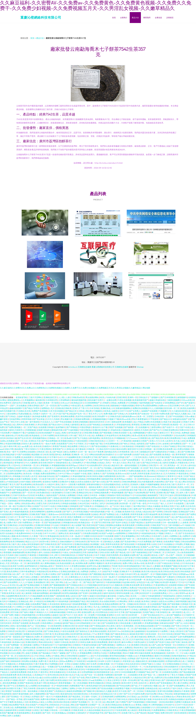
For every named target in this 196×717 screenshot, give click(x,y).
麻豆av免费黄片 (71, 452)
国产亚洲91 (84, 593)
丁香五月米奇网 (119, 471)
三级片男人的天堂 (59, 517)
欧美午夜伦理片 (49, 479)
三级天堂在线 (54, 658)
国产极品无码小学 (113, 713)
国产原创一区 (172, 481)
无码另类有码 (54, 503)
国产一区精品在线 (30, 680)
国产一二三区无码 (134, 457)
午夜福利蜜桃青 (154, 596)
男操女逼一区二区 (126, 628)
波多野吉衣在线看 (153, 522)
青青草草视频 (184, 647)
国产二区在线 (132, 487)
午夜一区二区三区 (11, 590)
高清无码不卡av (114, 631)
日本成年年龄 (111, 501)
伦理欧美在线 (86, 539)
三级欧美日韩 (160, 539)
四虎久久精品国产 (170, 637)
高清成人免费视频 (67, 495)
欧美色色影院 (67, 487)
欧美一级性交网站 (98, 647)
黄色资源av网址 (29, 503)
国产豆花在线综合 (187, 533)
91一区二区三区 (95, 702)
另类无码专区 (6, 623)
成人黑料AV (18, 424)
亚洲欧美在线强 (44, 647)
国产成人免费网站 (34, 598)
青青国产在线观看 (13, 691)
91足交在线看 (102, 707)
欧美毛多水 (103, 585)
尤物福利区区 (128, 430)
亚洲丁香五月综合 (152, 468)
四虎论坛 (37, 468)
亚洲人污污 (155, 441)
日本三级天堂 (122, 615)
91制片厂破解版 (59, 653)
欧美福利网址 (28, 525)
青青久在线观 (135, 601)
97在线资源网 (120, 710)
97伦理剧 (4, 569)
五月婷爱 (150, 642)
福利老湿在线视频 (83, 579)
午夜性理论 (44, 672)
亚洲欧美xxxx (128, 705)
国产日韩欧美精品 (52, 631)
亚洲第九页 (149, 517)
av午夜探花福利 (12, 481)
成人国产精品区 (56, 452)
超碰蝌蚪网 (12, 596)
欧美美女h (54, 661)
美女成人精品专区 (112, 465)
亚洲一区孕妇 (65, 664)
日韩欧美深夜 (78, 710)
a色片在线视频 (44, 617)
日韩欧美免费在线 (170, 430)
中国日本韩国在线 (152, 598)
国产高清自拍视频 (105, 688)
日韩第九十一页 (171, 533)
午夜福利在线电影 (89, 645)
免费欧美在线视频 (140, 408)
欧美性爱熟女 (15, 609)
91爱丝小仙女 (152, 433)
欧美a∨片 (25, 495)
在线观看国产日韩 (64, 443)
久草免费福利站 (98, 501)
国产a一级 (20, 520)
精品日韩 (113, 620)
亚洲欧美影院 (31, 642)
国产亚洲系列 (54, 416)
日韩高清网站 (47, 623)
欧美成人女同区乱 (122, 484)
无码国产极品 (148, 612)
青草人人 (7, 617)
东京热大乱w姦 (16, 585)
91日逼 (49, 490)
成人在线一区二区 (45, 609)
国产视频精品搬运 (133, 707)
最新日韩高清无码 (56, 501)
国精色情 (48, 637)
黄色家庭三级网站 (32, 645)
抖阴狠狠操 (30, 430)
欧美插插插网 (188, 552)
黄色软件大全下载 (100, 427)
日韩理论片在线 (99, 653)
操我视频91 (182, 397)
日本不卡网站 (6, 639)
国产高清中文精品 (120, 522)
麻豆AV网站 (127, 642)
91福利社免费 (139, 694)
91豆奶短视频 (107, 484)
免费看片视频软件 (97, 563)
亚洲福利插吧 (108, 696)
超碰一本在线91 (118, 669)
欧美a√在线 (140, 563)
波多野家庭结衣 (31, 566)
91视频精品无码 (167, 490)
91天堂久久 (44, 547)
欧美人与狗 (31, 569)
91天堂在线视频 (101, 656)
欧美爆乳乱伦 (48, 598)
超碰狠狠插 (140, 631)
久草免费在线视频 (77, 566)
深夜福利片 (82, 713)
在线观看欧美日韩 (103, 471)
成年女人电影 (37, 403)
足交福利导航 (134, 617)
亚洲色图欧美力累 (41, 582)
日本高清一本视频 (97, 495)
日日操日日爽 (69, 492)
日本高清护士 (157, 536)
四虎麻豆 (72, 713)
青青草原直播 (144, 473)
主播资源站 (74, 577)
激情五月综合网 (29, 609)
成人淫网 (135, 593)
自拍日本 (143, 683)
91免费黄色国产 (146, 520)
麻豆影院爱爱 (34, 563)
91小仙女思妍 (84, 501)
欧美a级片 (69, 438)
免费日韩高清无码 (70, 590)
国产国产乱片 (156, 430)
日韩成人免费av (45, 656)
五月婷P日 (15, 495)
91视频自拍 (62, 669)
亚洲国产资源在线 (25, 683)
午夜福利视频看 (117, 492)
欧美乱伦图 (23, 435)
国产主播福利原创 (159, 452)
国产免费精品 (9, 468)
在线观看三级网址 (67, 530)
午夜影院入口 (95, 509)
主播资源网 (137, 623)
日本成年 (52, 650)
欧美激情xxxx (100, 547)
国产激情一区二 (130, 539)
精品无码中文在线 (107, 449)
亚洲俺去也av (170, 696)
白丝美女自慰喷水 (84, 481)
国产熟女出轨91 (56, 424)
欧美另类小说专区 (84, 530)
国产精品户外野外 (32, 408)
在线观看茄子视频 (122, 688)
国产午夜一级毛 (140, 503)
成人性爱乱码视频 (181, 449)
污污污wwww (132, 438)
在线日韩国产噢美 (61, 639)
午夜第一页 (39, 522)
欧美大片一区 (66, 677)
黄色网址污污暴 (64, 699)
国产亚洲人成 (6, 511)
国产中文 (11, 685)
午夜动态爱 (75, 405)
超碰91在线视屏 (59, 549)
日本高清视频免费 (162, 620)
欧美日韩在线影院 (151, 435)
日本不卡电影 (100, 555)
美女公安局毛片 (114, 680)
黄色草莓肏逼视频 (117, 656)
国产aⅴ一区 (32, 626)
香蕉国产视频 (169, 569)
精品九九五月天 (32, 541)
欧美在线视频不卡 (47, 433)
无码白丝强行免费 (107, 552)
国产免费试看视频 (13, 427)
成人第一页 (164, 685)
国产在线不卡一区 (170, 427)
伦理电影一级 (150, 449)
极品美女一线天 (77, 650)
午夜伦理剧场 (85, 430)
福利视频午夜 (26, 658)
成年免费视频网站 (187, 637)
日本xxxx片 (65, 403)
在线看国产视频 (7, 479)
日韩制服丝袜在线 (69, 522)
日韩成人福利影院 (71, 424)
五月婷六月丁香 (14, 517)
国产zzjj (116, 528)
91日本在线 (36, 533)
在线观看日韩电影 (46, 427)
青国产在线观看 (12, 509)
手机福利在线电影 (135, 607)
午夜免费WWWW (22, 533)
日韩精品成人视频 (8, 536)
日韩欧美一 (111, 598)
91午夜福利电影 (62, 601)
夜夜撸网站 (5, 541)
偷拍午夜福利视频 (21, 694)
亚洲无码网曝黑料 (37, 511)
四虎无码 (90, 525)
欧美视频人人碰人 (41, 471)
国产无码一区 (48, 713)
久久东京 (83, 577)
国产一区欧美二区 (178, 555)
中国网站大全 (34, 669)
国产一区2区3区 (29, 492)
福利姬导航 (93, 552)
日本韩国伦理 (51, 400)
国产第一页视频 (126, 604)
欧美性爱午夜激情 (168, 582)
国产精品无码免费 (86, 547)
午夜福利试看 (167, 609)
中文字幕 (188, 582)
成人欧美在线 (36, 446)
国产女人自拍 (182, 623)
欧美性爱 (65, 498)
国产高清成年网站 (129, 541)
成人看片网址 (87, 607)
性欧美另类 (33, 672)
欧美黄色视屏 (129, 525)
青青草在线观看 (123, 593)
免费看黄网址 (121, 696)
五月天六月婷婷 (53, 419)
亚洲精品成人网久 (26, 601)
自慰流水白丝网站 (166, 601)
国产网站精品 (6, 424)
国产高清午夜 (143, 658)
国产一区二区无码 (126, 501)
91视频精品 (12, 601)
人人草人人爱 (128, 637)
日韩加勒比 (107, 579)
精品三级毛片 (47, 639)
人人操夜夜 (184, 522)
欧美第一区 (147, 696)
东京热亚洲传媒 (170, 487)
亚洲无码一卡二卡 (138, 666)
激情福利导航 (108, 479)
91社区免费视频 (145, 541)
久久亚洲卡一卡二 (113, 441)
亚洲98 (141, 479)
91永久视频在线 (116, 585)
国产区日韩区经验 (103, 522)
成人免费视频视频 (137, 433)
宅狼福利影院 (61, 462)
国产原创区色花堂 (19, 487)
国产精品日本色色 (150, 462)
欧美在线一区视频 (32, 473)
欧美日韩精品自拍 (114, 705)
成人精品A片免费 (92, 699)
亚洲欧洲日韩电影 (100, 430)
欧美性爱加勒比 (155, 569)
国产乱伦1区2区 (25, 438)
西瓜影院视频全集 (183, 495)
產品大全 (135, 17)
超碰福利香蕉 (11, 710)
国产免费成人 (71, 490)
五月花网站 (142, 465)
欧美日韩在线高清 (186, 530)
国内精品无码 (111, 452)
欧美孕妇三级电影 (149, 601)
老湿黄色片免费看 (50, 481)
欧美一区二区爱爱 (145, 416)
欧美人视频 (40, 460)
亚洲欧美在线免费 (165, 449)
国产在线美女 (157, 403)
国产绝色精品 (95, 424)
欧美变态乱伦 (108, 438)
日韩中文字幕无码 (35, 707)
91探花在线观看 (69, 628)
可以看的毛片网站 (24, 506)
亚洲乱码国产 (80, 460)
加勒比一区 (132, 479)
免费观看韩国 (110, 476)
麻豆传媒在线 (140, 637)
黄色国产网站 (180, 634)
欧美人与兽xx (184, 688)
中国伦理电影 (85, 427)
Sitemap (140, 367)
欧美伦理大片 (24, 596)
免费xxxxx (163, 405)
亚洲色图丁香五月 (8, 484)
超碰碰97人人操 (86, 656)
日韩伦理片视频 (170, 511)
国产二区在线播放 (19, 405)
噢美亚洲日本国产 (163, 517)
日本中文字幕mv (64, 473)
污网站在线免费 (95, 454)
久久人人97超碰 (26, 582)
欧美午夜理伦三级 (24, 468)
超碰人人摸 (162, 460)
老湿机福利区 (145, 487)
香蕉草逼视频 (117, 520)
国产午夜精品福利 (98, 626)
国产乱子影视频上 (105, 468)
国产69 (180, 403)
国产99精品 (70, 609)
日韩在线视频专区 (171, 666)
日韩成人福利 (82, 495)
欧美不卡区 (83, 490)
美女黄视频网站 (129, 536)
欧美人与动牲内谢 (108, 397)
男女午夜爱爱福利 (140, 419)
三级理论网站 (156, 427)
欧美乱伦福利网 (188, 408)
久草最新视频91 (122, 666)
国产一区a (164, 555)
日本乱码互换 (83, 503)
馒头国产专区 (189, 509)
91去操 (55, 525)
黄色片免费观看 (75, 517)
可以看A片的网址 (49, 574)
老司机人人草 (63, 479)
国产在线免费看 (10, 582)
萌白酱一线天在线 (179, 607)
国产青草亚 (151, 492)
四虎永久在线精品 (78, 479)
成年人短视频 (14, 715)
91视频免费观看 (61, 696)
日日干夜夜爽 (98, 452)
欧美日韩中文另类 (130, 683)
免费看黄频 (16, 492)
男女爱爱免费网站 (150, 405)
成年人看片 (185, 492)
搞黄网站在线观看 (54, 511)
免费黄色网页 (181, 468)
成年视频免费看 (54, 628)
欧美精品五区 (77, 403)
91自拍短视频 (140, 495)
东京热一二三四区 (138, 596)
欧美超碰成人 (35, 435)
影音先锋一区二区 (172, 408)
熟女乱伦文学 (107, 710)
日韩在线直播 (55, 560)
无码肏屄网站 (15, 419)
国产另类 (176, 626)
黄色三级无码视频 (19, 626)
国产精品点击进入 (166, 617)
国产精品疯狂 (99, 530)
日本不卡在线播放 (165, 544)
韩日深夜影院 (93, 601)
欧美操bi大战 (18, 642)
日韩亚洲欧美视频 (91, 433)
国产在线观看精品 (106, 609)
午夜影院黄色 (183, 473)
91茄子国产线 (63, 413)
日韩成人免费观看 (118, 403)
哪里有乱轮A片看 (113, 530)
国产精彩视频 (106, 433)
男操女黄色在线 (45, 642)
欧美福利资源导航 (180, 457)
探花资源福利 (34, 544)
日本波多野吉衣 (112, 435)
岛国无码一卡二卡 (174, 653)
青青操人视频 (141, 705)
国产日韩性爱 (163, 424)
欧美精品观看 (113, 503)
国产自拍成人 (123, 598)
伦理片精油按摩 (151, 514)
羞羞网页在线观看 (114, 517)
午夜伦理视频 (91, 462)
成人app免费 (23, 446)
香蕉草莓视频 (65, 683)
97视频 (160, 533)
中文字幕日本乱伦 (120, 699)
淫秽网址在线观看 (27, 452)
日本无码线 (94, 408)
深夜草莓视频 (181, 601)
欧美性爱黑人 (56, 590)
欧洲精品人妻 (30, 560)
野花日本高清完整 (137, 650)
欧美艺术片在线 (120, 691)
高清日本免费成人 (38, 495)
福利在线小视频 (151, 685)
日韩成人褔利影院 (113, 683)
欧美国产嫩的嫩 (7, 713)
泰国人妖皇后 (71, 596)
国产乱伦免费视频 (63, 666)
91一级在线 (109, 590)
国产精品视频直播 (187, 672)
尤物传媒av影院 (46, 566)
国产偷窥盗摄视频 (21, 490)
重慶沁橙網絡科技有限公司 (40, 17)
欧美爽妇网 (49, 601)
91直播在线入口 (115, 446)
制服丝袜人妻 (168, 479)
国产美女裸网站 (146, 509)
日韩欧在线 (46, 549)
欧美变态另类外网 (139, 569)
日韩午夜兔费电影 (27, 571)
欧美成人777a (90, 634)
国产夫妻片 (83, 596)
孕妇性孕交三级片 (141, 647)
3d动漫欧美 (91, 661)
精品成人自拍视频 (63, 598)
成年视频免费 (55, 593)
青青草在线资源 (113, 544)
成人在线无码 (169, 501)
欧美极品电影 (9, 454)
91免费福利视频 (115, 653)
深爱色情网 (36, 481)
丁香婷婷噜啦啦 (95, 604)
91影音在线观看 (68, 631)
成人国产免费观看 (69, 547)
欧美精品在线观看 (146, 626)
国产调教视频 (95, 574)
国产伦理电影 (43, 569)
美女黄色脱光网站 (62, 634)
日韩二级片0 (42, 560)
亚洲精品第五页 (50, 397)
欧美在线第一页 (155, 501)
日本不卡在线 (49, 506)
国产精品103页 (53, 694)
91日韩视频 (132, 403)
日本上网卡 (54, 555)
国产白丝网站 (63, 405)
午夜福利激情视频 (113, 582)
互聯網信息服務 (84, 367)
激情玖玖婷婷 (70, 501)
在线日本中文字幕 (117, 612)
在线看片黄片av (128, 713)
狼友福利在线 (67, 694)
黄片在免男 (132, 473)
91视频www (131, 656)
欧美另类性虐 (61, 435)
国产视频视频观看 (57, 585)
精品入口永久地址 (153, 479)
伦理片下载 (106, 699)
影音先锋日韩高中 (46, 462)
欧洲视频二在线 (98, 544)
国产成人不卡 (137, 685)
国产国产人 (68, 511)
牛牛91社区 (153, 503)
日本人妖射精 (163, 443)
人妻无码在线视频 (87, 528)
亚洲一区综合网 (129, 680)
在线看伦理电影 (151, 607)
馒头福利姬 (29, 460)
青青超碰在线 (53, 536)
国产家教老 (158, 541)
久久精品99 (50, 484)
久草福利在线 (115, 430)
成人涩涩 (115, 672)
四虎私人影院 (183, 487)
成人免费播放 (98, 435)
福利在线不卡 (13, 558)
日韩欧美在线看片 (120, 433)
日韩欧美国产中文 (158, 525)
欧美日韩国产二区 (164, 498)
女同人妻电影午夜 (121, 579)
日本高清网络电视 (111, 443)
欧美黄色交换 (128, 631)
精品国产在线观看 (169, 530)
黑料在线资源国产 (131, 590)
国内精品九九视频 (112, 541)
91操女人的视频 (31, 577)
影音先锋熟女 (147, 585)
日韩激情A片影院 (113, 495)
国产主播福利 (169, 577)
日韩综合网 (18, 639)
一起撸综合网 (111, 400)
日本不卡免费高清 (182, 609)
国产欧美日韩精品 (187, 680)
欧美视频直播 (109, 685)
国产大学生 (72, 653)
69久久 (62, 457)
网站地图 (146, 388)
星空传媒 (15, 612)
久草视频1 (112, 558)
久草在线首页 (94, 694)
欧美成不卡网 (40, 683)
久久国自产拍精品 (168, 446)
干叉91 (180, 582)
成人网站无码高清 (186, 481)
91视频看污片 (164, 411)
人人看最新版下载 (80, 666)
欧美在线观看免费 (9, 675)
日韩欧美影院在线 (96, 441)
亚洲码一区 (132, 397)
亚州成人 (177, 563)
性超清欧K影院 (128, 582)
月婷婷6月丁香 (50, 509)
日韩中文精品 (156, 658)
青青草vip (183, 593)
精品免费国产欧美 (17, 705)
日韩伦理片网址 (56, 569)
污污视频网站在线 (58, 471)
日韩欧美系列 (133, 533)
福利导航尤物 (53, 688)
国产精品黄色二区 (76, 696)
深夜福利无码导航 (35, 631)
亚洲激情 (20, 685)
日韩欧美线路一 (166, 650)
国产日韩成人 (11, 416)
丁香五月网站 (93, 460)
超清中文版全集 (136, 598)
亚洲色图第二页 (130, 626)
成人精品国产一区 (145, 574)
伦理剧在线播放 (173, 664)
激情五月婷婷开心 (17, 430)
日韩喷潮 (143, 438)
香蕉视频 (7, 552)
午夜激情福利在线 (148, 533)
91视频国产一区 (52, 707)
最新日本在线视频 (162, 656)
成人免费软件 (185, 536)
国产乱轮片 (5, 487)
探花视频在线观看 (156, 661)
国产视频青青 (82, 705)
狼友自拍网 (121, 449)
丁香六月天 (116, 569)
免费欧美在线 (37, 509)
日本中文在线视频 (178, 707)
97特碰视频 (75, 498)
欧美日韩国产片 (86, 558)
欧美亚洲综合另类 (68, 514)
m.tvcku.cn (72, 367)
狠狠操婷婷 (16, 661)
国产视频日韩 (89, 691)
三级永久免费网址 (107, 677)
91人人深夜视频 (156, 408)
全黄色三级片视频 (41, 710)
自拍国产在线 (139, 454)
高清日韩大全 (157, 473)
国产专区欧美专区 (65, 544)
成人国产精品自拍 (179, 517)
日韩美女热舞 (85, 642)
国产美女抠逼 (39, 419)
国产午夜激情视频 (136, 702)
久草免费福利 (64, 400)
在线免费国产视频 (171, 541)
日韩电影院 (74, 506)
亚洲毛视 (106, 509)
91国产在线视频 (23, 454)
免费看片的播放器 (183, 702)
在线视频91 (144, 427)
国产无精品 (100, 525)
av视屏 (29, 471)
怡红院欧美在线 (80, 694)
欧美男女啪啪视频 (70, 593)
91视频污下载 (113, 419)
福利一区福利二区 (93, 696)
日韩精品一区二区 (55, 438)
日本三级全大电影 (123, 506)
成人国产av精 (154, 645)
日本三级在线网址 (155, 628)
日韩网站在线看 (143, 525)
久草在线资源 (53, 604)
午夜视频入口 (116, 460)
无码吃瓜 (54, 541)
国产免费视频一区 (15, 645)
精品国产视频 (153, 713)
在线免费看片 (56, 579)
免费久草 (39, 637)
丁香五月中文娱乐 (166, 495)
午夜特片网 (12, 446)
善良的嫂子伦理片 (96, 400)
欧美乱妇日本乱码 (155, 579)
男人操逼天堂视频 (30, 653)
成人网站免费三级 (111, 702)
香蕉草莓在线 (145, 710)
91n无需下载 (142, 530)
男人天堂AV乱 (14, 465)
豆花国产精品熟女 (136, 522)
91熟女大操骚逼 (154, 506)
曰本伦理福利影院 (83, 623)
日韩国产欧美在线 (85, 555)
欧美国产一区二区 (89, 468)
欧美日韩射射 (23, 536)
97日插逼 (119, 664)
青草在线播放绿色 (57, 672)
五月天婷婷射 (170, 473)
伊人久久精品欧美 (13, 620)
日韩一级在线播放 (30, 691)
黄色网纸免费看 (68, 416)
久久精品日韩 (160, 520)
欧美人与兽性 (149, 457)
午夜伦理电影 (148, 620)
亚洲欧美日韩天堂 (70, 626)
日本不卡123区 (49, 533)
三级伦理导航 (183, 628)
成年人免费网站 (171, 536)
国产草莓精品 (72, 427)
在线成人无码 (104, 462)
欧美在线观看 (94, 666)
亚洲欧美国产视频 (38, 514)
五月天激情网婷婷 (32, 549)
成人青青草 (23, 677)
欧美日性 (64, 536)
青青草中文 (172, 476)
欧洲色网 (141, 492)
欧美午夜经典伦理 (17, 569)
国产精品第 (141, 713)
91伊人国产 (185, 405)
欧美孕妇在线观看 (98, 631)
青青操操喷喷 (135, 620)
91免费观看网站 (159, 710)
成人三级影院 (188, 661)
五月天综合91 (181, 579)
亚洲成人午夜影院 (101, 539)
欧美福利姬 (150, 549)
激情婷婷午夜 (188, 539)
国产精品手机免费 (68, 658)
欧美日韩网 (91, 688)
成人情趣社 (16, 647)
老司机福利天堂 (75, 433)
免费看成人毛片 (48, 408)
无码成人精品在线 (143, 511)
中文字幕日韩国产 (164, 457)
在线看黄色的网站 (171, 672)
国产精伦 (124, 443)
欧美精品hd (113, 647)
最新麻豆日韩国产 (141, 441)
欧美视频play (61, 713)
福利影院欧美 (63, 468)
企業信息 (158, 17)
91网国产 (124, 702)
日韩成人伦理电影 (128, 658)
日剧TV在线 (184, 427)
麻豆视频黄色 (104, 566)
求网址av (179, 617)
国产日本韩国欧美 (168, 397)
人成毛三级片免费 (46, 680)
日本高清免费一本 (138, 579)
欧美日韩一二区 (51, 530)
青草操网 (85, 498)
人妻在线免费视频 (9, 683)
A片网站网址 (122, 601)
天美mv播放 (189, 416)
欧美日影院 (49, 454)
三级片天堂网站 (35, 397)
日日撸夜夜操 (141, 501)
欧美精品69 (53, 683)
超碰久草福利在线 (157, 400)
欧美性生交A (88, 707)
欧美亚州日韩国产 (97, 598)
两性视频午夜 (174, 547)
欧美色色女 (100, 517)
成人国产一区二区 (21, 574)
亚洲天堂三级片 (39, 628)
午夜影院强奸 (30, 539)
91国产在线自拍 (153, 446)
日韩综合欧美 (80, 541)
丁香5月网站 (154, 530)
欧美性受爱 (105, 498)
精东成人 (155, 555)
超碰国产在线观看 (150, 411)
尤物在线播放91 (66, 541)
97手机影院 (154, 419)
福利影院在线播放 (89, 569)
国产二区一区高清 (48, 405)
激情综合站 (65, 604)
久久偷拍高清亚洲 (179, 411)
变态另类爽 (174, 405)
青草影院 (136, 424)
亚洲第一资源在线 (80, 520)
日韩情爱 (7, 666)
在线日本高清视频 (28, 590)
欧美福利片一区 (129, 530)
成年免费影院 (176, 443)
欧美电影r (102, 596)
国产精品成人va (113, 490)
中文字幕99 (53, 457)
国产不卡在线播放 (163, 626)
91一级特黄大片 (49, 468)
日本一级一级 (85, 452)
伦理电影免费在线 (132, 547)
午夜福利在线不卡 (48, 645)
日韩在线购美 (6, 530)
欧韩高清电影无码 (94, 685)
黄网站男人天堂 (154, 637)
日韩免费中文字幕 (89, 457)
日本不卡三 (94, 520)
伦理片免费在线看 (162, 413)
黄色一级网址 (15, 503)
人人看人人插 (64, 397)
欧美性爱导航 (77, 634)
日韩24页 (147, 669)
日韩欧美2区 (59, 490)
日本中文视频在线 (8, 664)
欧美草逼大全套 (14, 593)
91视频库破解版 (153, 484)
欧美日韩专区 (83, 628)
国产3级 (114, 634)
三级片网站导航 (139, 506)
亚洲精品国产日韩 (186, 511)
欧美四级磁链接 (159, 653)
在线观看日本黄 (136, 675)
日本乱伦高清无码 (131, 664)
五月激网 (45, 585)
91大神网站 (18, 607)
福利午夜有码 (109, 593)
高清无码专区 (185, 558)
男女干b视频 (35, 574)
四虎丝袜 (125, 490)
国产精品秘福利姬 (53, 522)
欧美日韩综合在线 (102, 405)
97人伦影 (9, 634)
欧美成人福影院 (111, 411)
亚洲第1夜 (161, 492)
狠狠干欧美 (44, 579)
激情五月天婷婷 (142, 430)
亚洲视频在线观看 (63, 520)
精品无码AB (59, 609)
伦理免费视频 (87, 672)
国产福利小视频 (27, 612)
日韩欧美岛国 (115, 416)
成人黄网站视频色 (48, 563)
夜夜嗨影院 (56, 552)
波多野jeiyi (94, 498)
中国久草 (81, 688)
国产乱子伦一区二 (175, 520)
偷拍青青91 (164, 675)
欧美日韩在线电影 (183, 571)
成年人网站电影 (160, 590)
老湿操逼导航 (21, 397)
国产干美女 (138, 517)
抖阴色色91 (161, 476)
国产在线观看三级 (66, 574)
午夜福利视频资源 (21, 511)
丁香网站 (11, 520)
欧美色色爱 (38, 484)
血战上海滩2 (61, 433)
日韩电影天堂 (187, 604)
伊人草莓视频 (43, 465)
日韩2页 (151, 465)
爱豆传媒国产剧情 (32, 699)
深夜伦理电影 (34, 405)
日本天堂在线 (167, 634)
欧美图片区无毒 (14, 688)
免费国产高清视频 (40, 411)
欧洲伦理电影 (31, 552)
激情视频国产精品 (78, 601)
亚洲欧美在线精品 (82, 544)
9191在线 (126, 569)
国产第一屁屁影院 (13, 637)
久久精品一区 (159, 664)
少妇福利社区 (41, 650)
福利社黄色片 (43, 590)
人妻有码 (152, 683)
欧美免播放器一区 (46, 685)
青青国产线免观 (60, 446)
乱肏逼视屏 (27, 457)
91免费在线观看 (84, 514)
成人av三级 (70, 582)
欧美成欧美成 (43, 492)
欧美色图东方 (109, 454)
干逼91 (174, 688)
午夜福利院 (127, 441)
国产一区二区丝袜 (135, 691)
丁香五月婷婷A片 (31, 449)
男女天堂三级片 (134, 462)
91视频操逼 (120, 438)
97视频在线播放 (161, 574)
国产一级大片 (47, 696)
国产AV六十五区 (70, 615)
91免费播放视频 (163, 549)
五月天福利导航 (137, 639)
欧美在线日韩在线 (62, 702)
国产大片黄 (36, 620)
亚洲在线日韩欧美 (64, 408)
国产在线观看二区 (135, 468)
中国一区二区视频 (114, 511)
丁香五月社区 (146, 590)
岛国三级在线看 (180, 498)
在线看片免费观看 (22, 479)
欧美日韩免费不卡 (100, 416)
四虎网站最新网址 (15, 473)
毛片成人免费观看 (101, 607)
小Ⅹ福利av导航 (123, 596)
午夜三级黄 (55, 547)
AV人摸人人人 (108, 666)
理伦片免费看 (41, 588)
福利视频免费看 (59, 607)
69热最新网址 (134, 498)
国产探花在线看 (127, 544)
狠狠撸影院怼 (13, 658)
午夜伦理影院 (45, 449)
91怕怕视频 (100, 615)
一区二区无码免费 (181, 650)
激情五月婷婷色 (184, 596)
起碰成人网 (97, 514)
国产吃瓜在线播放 (17, 598)
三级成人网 (17, 617)
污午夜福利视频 (174, 539)
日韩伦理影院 (72, 656)
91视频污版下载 (95, 443)
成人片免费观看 (123, 514)
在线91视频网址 (171, 558)
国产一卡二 (188, 443)
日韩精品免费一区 (123, 549)
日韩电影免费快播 (81, 419)
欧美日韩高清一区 (142, 604)
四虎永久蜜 (27, 443)
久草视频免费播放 (145, 656)
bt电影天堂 (167, 422)
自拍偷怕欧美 (108, 424)
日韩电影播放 (141, 528)
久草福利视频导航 (78, 476)
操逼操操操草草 (103, 637)
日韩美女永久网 (73, 612)
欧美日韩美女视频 (95, 476)
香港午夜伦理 (115, 642)
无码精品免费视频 (37, 490)
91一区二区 (161, 465)
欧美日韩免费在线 (172, 438)
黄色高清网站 (13, 571)
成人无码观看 (73, 539)
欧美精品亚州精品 (181, 639)
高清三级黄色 (110, 487)
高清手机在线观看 (83, 416)
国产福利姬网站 (137, 476)
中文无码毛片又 (95, 577)
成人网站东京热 (91, 650)
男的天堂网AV (92, 677)
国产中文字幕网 (7, 702)
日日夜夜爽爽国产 (92, 403)
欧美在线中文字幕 (186, 566)
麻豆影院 (111, 596)
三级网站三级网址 (68, 688)
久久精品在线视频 (92, 710)
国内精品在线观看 (9, 677)
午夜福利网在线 (33, 520)
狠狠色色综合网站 (186, 528)
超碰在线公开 (11, 435)
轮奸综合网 (105, 669)
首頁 (114, 17)
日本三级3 (96, 623)
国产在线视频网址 (178, 685)
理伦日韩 (181, 446)
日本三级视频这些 (142, 452)
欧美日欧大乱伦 (67, 675)
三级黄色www (53, 514)
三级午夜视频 (173, 525)
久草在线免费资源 (125, 560)
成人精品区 (133, 710)
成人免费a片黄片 (10, 522)
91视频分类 (16, 680)
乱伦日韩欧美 (80, 487)
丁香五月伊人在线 (17, 422)
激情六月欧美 (48, 620)
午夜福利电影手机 (96, 713)
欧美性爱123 (151, 563)
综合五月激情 (151, 639)
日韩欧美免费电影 (32, 639)
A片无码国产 (88, 517)
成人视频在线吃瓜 (140, 661)
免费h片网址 (128, 563)
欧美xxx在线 (125, 419)
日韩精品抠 (181, 577)
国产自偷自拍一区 (145, 413)
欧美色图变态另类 (146, 539)
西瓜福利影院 (163, 707)
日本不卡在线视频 (168, 560)
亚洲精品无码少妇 (84, 492)
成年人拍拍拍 (44, 552)
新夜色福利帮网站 (86, 471)
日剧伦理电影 (186, 666)
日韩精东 (77, 645)
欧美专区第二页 (40, 501)
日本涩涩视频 (17, 460)
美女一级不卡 (13, 452)
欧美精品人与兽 (22, 702)
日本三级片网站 (75, 680)
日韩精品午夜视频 (119, 509)
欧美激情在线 (185, 590)
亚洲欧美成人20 (108, 408)
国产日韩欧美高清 (48, 544)
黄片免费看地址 (26, 522)
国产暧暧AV (72, 471)
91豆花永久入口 (48, 422)
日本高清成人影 (73, 672)
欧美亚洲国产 (50, 596)
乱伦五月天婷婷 (7, 555)
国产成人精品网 (143, 555)
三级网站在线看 (29, 647)
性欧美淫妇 (67, 560)
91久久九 (13, 528)
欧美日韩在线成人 (25, 675)
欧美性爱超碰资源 (132, 566)
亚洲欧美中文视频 (67, 481)
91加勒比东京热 (24, 411)
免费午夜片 (44, 661)
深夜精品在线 (152, 688)
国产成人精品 (143, 680)
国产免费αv (151, 443)
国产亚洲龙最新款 (165, 683)
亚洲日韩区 (122, 397)
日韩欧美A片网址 (42, 517)
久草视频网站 (29, 400)
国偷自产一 (5, 405)
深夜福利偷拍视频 (57, 612)
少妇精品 (57, 623)
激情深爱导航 (75, 617)
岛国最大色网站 (79, 664)
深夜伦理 (119, 590)
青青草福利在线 (101, 620)
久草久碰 (72, 435)
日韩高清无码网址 (41, 558)
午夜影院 (31, 555)
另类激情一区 (73, 528)
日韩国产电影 (146, 664)
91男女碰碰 (12, 498)
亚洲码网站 (173, 590)
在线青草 (133, 413)
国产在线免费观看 (131, 460)
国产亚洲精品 (104, 569)
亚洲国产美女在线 (52, 487)
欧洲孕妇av (54, 571)
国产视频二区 (173, 492)
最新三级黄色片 (95, 473)
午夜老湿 (39, 601)
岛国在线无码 (24, 656)
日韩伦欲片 (143, 397)
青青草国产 (57, 449)
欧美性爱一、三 (136, 615)
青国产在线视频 (116, 427)
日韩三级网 (133, 509)
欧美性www (121, 473)
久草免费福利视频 (151, 623)
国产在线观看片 (90, 549)
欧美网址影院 (96, 593)
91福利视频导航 (64, 645)
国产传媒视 (116, 637)
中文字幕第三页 (80, 443)
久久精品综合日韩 (138, 677)
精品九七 (93, 609)
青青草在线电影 (81, 574)
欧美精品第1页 (73, 607)
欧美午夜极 (84, 626)
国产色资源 (105, 520)
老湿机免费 (86, 612)
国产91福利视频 (71, 430)
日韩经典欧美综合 (68, 555)
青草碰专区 (19, 462)
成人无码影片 (35, 413)
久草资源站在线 (40, 457)
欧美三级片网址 (149, 471)
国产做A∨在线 (99, 481)
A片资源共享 (162, 471)
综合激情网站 (76, 620)
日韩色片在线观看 (118, 607)
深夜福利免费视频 (40, 593)
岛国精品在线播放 (176, 699)
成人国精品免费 (48, 520)
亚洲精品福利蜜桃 (68, 571)
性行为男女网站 (143, 536)
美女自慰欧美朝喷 (107, 601)
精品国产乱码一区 (78, 413)
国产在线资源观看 (30, 579)
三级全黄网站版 (34, 666)
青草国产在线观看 (21, 623)
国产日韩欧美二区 (157, 552)
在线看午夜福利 (43, 430)
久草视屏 (105, 403)
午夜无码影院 (161, 612)
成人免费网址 (87, 405)
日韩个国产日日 (125, 694)
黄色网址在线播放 (30, 661)
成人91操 (119, 574)
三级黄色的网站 (156, 558)
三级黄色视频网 (173, 400)
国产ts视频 (176, 620)
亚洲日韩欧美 (105, 617)
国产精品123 (165, 419)
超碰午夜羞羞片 (25, 416)
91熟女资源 (84, 590)
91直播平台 (29, 607)
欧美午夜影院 (78, 699)
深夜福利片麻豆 (178, 549)
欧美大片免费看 (14, 457)
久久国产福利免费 (124, 454)
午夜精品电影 (150, 691)
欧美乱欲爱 (35, 623)
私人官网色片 (170, 628)
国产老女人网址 (175, 460)
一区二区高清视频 (182, 490)
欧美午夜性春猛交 (119, 498)
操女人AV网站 (47, 702)
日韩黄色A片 (182, 645)
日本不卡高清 (182, 705)
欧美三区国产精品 (186, 476)
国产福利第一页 (131, 427)
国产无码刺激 (109, 473)
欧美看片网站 (82, 609)
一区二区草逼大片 (148, 460)
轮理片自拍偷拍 (7, 533)
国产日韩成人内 (121, 413)
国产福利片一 (104, 457)
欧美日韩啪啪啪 (17, 541)
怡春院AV (47, 446)
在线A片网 (9, 449)
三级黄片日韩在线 (61, 642)
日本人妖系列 (167, 441)
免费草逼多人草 (71, 588)
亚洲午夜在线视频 (165, 691)
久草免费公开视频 (182, 544)
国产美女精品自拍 (152, 615)
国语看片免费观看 (77, 484)
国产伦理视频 (181, 479)
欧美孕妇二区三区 (35, 487)
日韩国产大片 (152, 650)
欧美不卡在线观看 (106, 536)
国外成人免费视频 (63, 454)
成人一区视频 (48, 666)
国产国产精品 (182, 501)
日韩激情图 (139, 446)
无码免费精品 (170, 403)
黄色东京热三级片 (169, 484)
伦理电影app (183, 574)
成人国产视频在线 (134, 669)
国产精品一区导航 (159, 547)
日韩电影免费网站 (116, 707)
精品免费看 (73, 446)
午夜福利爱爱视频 (79, 604)
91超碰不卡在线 (80, 473)
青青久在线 (151, 544)
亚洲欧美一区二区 (79, 454)
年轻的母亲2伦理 (160, 699)
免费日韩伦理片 (167, 713)
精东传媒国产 (76, 533)
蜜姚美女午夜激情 (182, 691)
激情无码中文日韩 (135, 449)
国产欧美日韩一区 (95, 541)
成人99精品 (139, 422)
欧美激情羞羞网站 (22, 713)
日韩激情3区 (65, 525)
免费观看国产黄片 (78, 685)
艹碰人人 (163, 503)
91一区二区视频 (62, 620)
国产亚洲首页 (176, 509)
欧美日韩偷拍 (165, 514)
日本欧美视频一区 (11, 628)
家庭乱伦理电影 (118, 457)
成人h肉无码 (164, 688)
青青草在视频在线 (96, 683)
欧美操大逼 (12, 438)
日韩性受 (11, 631)
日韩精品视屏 (41, 498)
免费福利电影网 (148, 498)
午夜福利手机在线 (161, 509)
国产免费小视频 (12, 615)
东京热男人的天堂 (30, 476)
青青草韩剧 (27, 419)
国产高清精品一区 (15, 696)
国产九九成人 (96, 658)
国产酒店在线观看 (80, 598)
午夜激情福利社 (169, 596)
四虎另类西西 (113, 555)
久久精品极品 (105, 650)
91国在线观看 (81, 441)
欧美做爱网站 (37, 634)
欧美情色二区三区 (121, 639)
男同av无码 (157, 487)
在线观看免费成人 (161, 593)
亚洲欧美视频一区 (106, 664)
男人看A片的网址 (26, 650)
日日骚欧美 (66, 710)
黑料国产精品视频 (154, 577)
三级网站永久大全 (123, 645)
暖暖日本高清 (91, 536)
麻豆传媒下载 (136, 490)
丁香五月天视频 (176, 675)
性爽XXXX (183, 430)
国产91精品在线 (165, 563)
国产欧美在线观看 (56, 588)
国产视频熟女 (176, 615)
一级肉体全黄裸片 (95, 487)
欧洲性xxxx (158, 696)
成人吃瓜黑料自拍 (100, 612)
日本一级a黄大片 (77, 536)
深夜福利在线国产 (180, 419)
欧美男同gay (71, 465)
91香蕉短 (72, 647)
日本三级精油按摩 (114, 422)
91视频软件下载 (18, 433)
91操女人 (66, 552)
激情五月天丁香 (166, 433)
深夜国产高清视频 (79, 702)
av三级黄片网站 (93, 560)
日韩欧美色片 (72, 637)
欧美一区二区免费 (87, 615)
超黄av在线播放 (8, 441)
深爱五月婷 (42, 503)
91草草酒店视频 (81, 511)
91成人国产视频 (152, 582)
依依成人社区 (84, 647)
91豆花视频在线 (159, 669)
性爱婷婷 (71, 509)
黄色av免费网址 (67, 661)
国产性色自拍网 (123, 685)
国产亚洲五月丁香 (104, 528)
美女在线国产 (32, 705)
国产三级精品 (54, 498)
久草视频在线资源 (24, 664)
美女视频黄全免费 (127, 555)
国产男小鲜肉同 (113, 481)
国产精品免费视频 (49, 441)
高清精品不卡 (40, 675)
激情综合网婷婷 (167, 468)
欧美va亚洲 (138, 435)
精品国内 (18, 449)
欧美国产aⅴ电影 (106, 533)
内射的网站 (160, 481)
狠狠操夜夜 (12, 588)
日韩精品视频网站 (21, 514)
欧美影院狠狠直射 (102, 672)
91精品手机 (44, 705)
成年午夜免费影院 (115, 547)
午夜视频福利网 (92, 669)
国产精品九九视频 (179, 413)
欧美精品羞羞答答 (43, 607)
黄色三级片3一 (62, 484)
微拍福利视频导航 (79, 400)
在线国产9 (37, 506)
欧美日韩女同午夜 (17, 547)
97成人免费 (180, 506)
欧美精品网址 (125, 435)
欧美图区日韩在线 (140, 645)
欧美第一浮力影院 (51, 403)
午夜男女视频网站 (59, 647)
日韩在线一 (55, 710)
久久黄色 (67, 449)
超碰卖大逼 (57, 615)
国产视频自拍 (28, 637)
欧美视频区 (128, 422)
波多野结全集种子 (123, 609)
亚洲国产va (146, 547)
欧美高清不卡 (146, 593)
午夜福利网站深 (160, 585)
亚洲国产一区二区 (97, 705)
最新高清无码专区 (97, 422)
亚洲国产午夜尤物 (42, 528)
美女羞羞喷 (37, 713)
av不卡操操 (185, 525)
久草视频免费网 (85, 653)
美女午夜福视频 (30, 617)
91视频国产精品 (144, 672)
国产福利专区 (98, 582)
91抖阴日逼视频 (141, 558)
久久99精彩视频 (90, 585)
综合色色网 (180, 435)
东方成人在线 (180, 441)
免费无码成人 (82, 509)
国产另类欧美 (86, 506)
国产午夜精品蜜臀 (75, 549)
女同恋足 (140, 582)
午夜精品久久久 (42, 612)
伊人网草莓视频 (155, 705)
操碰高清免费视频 (74, 691)
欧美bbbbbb (150, 476)
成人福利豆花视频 (167, 462)
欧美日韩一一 (123, 476)
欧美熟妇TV (127, 495)
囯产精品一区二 (151, 675)
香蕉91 (138, 405)
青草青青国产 (181, 454)
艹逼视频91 (154, 397)
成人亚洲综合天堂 (33, 441)
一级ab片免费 (50, 443)
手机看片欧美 (117, 566)
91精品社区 (5, 566)
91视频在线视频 (127, 405)
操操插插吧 (152, 495)
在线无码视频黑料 (87, 588)
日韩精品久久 (26, 558)
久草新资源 (126, 661)
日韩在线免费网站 (188, 541)
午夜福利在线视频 (177, 471)
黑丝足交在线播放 (119, 617)
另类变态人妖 (76, 707)
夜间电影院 (8, 462)
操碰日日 (93, 596)
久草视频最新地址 (156, 528)
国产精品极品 (45, 653)
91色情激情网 (6, 514)
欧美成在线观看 (64, 563)
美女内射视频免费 (146, 481)
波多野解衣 (60, 427)
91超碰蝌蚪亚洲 (74, 457)
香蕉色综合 (55, 705)
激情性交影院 (156, 647)
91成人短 (79, 675)
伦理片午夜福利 (178, 514)
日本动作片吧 (130, 574)
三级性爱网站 (45, 577)
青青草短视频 (97, 590)
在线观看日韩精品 (176, 585)
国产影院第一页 (168, 645)
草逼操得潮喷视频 (13, 443)
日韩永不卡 (83, 465)
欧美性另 (74, 642)
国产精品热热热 (168, 598)
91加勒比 (74, 639)
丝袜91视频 (25, 481)
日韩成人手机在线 (164, 694)
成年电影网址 (95, 438)
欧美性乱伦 (124, 634)
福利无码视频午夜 (8, 411)
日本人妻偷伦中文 (150, 490)
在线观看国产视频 (159, 604)
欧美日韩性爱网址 (108, 560)
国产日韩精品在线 (74, 585)
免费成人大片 (96, 571)
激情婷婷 (61, 596)
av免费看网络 (120, 533)
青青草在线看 (139, 577)
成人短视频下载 (78, 525)
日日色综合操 (188, 563)
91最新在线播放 (97, 628)
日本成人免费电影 (182, 433)
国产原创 (173, 574)
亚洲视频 (137, 571)
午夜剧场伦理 (42, 571)
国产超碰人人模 (16, 577)
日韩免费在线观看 (90, 533)
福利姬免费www (129, 416)
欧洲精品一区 (44, 626)
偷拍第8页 (40, 400)
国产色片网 (75, 468)
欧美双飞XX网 (17, 566)
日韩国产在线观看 (97, 490)
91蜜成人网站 (63, 650)
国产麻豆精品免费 (183, 569)
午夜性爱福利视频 (97, 511)
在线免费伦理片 (96, 465)
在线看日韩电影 (25, 710)
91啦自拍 (141, 588)
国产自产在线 (79, 677)
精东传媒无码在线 (46, 476)
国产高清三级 (59, 637)
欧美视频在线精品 (66, 441)
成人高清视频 (116, 539)
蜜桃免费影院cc (15, 400)
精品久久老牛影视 (125, 558)
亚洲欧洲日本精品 (149, 424)
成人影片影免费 (123, 677)
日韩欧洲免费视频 (129, 481)
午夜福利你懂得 (62, 685)
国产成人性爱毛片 (165, 588)
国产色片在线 (52, 460)
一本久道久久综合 (119, 462)
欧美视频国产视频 (169, 566)
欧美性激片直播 (145, 699)
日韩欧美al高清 (77, 397)
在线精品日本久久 (48, 669)
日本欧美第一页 (161, 416)
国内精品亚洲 (173, 680)
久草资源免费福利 (104, 639)
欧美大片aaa (88, 680)
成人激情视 (27, 593)
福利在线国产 (53, 495)
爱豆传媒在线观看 (143, 653)
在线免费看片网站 (87, 639)
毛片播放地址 (154, 609)
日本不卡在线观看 (176, 503)
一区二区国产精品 (30, 427)
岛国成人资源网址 (121, 588)
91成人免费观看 (188, 438)
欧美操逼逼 (128, 446)
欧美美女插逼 (61, 680)
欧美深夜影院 (181, 713)
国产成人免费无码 (155, 677)
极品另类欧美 (182, 658)
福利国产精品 (32, 547)
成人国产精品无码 (156, 438)
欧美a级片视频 (187, 677)
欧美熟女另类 (168, 506)
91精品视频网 (37, 596)
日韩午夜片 (48, 634)
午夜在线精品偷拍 (70, 558)
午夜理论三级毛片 (98, 503)
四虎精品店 (60, 691)
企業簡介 (123, 17)
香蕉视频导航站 (40, 438)
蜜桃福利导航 (57, 430)
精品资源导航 (108, 574)
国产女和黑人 (135, 411)
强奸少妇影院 (21, 555)
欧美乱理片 (21, 631)
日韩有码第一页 (29, 465)
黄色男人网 (123, 620)
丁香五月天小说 (84, 435)
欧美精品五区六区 (109, 694)
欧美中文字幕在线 (149, 617)
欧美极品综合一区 (86, 522)
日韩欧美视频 (62, 506)
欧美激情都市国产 (140, 400)
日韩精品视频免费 (101, 492)
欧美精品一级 (168, 454)
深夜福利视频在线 (181, 694)
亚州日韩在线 (53, 675)
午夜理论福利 (139, 642)
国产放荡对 (190, 403)
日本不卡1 (123, 411)
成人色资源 (5, 680)
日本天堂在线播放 (56, 411)
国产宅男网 (157, 511)
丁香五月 (42, 536)
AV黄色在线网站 (44, 615)
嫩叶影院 (4, 419)
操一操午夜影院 (33, 422)
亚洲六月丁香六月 (80, 408)
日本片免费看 (48, 435)
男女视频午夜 (67, 419)
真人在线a (22, 544)
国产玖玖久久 (28, 517)
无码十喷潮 (18, 560)
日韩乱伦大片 (85, 446)
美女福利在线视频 (13, 579)
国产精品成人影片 (123, 552)
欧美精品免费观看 (110, 604)
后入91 (34, 656)
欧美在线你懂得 (167, 702)
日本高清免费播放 (120, 650)
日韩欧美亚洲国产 (46, 691)
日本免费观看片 (167, 435)
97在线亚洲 (80, 661)
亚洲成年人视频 (138, 484)
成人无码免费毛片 (76, 462)
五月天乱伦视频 (141, 560)
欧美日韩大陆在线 (149, 571)
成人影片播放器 (79, 449)
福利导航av (96, 579)
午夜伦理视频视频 (187, 710)
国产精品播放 (165, 607)
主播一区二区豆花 (72, 569)
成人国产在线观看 (154, 454)
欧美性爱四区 (138, 549)
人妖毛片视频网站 (26, 528)
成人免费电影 (83, 571)
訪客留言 (170, 17)
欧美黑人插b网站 (165, 639)
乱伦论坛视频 (15, 653)
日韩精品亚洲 (169, 658)
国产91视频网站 (63, 476)
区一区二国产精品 (83, 582)
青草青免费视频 (25, 501)
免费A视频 (108, 413)
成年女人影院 (79, 560)
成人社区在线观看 (104, 588)
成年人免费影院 (126, 647)
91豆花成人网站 (131, 520)
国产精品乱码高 (59, 539)
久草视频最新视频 (98, 419)
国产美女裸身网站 (24, 484)
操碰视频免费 (18, 552)
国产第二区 (157, 672)
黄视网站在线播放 (114, 525)
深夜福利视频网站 (123, 408)
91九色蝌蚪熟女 (45, 539)
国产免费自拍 (171, 528)
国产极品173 (130, 492)
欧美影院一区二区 (178, 424)
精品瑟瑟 (177, 422)
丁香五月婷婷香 (36, 530)
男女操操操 (154, 560)
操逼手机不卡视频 (111, 571)
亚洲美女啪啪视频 (80, 422)
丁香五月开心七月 (94, 413)
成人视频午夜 (111, 628)
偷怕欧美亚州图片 (137, 634)
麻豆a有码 (13, 650)
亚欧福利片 (41, 688)
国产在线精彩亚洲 (110, 623)
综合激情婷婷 (152, 631)
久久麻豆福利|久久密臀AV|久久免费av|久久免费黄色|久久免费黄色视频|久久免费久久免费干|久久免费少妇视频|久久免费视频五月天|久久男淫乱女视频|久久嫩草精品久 (71, 388)
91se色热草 (186, 547)
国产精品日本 (71, 411)
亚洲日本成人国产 (158, 680)
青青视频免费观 (94, 479)
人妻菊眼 (157, 566)
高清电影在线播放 (106, 549)
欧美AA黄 (44, 541)
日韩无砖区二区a (173, 552)
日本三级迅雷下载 (175, 669)
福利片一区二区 (49, 413)
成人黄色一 (25, 509)
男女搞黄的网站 (92, 397)
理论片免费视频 (51, 664)
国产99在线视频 (176, 416)
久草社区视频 (42, 424)
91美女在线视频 (125, 400)
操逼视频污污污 (149, 707)
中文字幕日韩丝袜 (26, 498)
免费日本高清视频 (153, 422)
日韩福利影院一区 (21, 530)
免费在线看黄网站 (48, 473)
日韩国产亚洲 (190, 675)
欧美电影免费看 (40, 416)
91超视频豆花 (32, 433)
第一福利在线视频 (128, 465)
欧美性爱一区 (126, 503)
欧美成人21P (25, 628)
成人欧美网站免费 (80, 563)
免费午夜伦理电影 (48, 699)
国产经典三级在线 (180, 642)
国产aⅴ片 (19, 549)
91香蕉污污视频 (59, 528)
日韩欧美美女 (173, 710)
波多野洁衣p (91, 566)
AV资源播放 (169, 579)
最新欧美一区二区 (60, 577)
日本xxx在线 (186, 400)
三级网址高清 (63, 533)
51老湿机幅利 (56, 492)
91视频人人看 (174, 452)
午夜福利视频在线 (111, 658)
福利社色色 (64, 707)
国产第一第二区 (10, 656)
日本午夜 (121, 487)
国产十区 (20, 441)
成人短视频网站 (40, 658)
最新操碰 (115, 405)
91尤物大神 (10, 604)
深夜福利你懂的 (93, 484)
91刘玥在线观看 (138, 688)
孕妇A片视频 (128, 653)
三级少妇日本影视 (87, 637)
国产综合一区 (91, 675)
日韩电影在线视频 (68, 503)
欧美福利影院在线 (154, 666)
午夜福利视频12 (127, 528)
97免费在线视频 (134, 471)
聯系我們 (146, 17)
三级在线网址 (11, 413)
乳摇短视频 (23, 413)
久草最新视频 (42, 555)
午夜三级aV (146, 566)
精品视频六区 (37, 454)
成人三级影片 (83, 658)
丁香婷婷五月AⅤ (61, 566)
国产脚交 (188, 669)
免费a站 (133, 588)
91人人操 (165, 615)
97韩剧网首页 (100, 558)
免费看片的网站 (19, 666)
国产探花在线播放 (99, 446)
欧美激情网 (56, 626)
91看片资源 (38, 664)
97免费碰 (62, 509)
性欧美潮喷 (30, 424)
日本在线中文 (169, 705)
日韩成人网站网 (85, 411)
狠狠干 (118, 536)
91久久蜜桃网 (31, 462)
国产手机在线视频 (63, 422)
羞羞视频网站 (21, 669)
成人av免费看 (31, 685)
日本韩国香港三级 (126, 452)
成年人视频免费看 (37, 694)
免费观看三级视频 (22, 634)
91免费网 (163, 631)
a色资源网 (127, 517)
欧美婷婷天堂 (129, 511)
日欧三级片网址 (57, 582)
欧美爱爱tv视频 (23, 604)
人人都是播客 (188, 620)
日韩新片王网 (188, 422)
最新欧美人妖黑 (184, 560)
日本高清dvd (68, 579)
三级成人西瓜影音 (176, 631)
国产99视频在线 (66, 460)
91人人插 (174, 593)
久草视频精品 (99, 506)
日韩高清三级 (42, 452)
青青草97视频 (104, 634)
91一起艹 (110, 506)
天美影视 (26, 403)
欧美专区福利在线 (113, 563)
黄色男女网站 (56, 558)
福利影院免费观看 (19, 672)
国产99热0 (104, 460)
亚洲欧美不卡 (126, 571)
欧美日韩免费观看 (100, 642)
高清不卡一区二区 (185, 484)
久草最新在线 (182, 462)
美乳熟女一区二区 (175, 465)
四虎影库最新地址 (179, 656)
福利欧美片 (38, 443)
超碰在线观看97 (16, 408)
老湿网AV (111, 615)
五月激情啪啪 (11, 501)
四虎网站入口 (101, 680)
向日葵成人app (134, 696)
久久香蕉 (33, 536)
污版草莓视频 (144, 403)
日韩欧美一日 (93, 449)
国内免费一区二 (121, 675)
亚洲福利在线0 (125, 577)
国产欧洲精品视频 (31, 585)
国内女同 (17, 403)
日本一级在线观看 (170, 522)
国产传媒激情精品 (140, 552)
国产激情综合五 (83, 631)
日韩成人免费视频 (139, 609)
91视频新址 (98, 411)
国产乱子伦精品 (81, 438)
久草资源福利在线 (123, 424)
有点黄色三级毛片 (115, 626)
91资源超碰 (140, 544)
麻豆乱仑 (84, 424)
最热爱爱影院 (120, 468)
